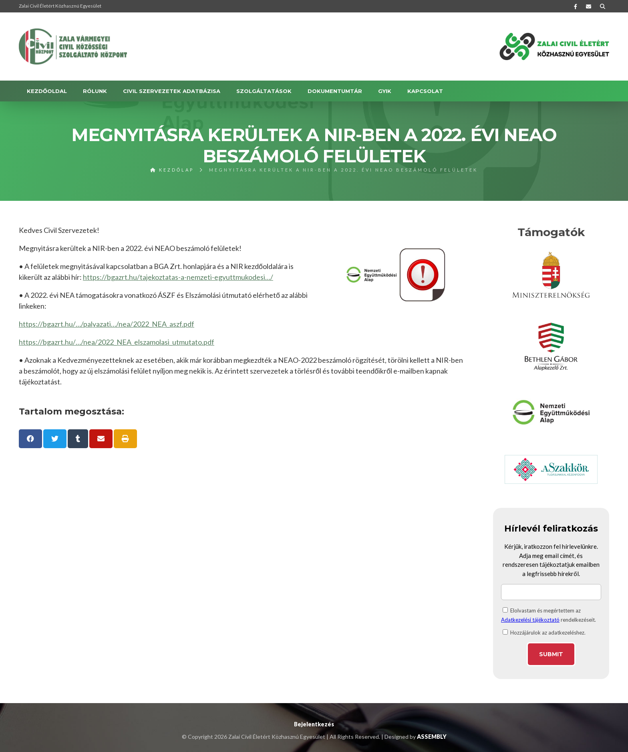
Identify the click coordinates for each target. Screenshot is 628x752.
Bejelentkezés (314, 724)
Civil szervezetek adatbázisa (171, 91)
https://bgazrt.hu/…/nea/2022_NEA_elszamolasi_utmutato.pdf (116, 342)
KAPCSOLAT (425, 91)
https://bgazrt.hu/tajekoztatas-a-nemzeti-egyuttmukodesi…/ (178, 277)
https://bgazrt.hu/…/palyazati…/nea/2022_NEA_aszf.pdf (106, 323)
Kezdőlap (172, 169)
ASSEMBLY (432, 736)
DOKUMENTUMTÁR (335, 91)
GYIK (384, 91)
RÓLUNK (95, 91)
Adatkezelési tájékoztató (530, 620)
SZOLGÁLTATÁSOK (264, 91)
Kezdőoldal (47, 91)
